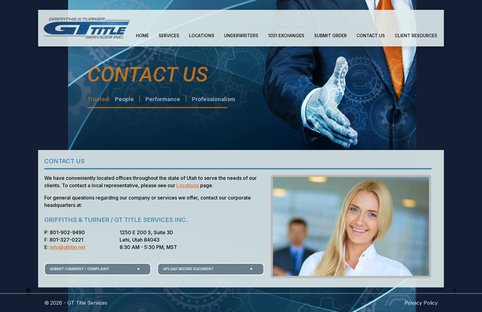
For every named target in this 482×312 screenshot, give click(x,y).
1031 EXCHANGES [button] (286, 35)
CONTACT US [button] (371, 35)
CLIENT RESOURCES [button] (416, 35)
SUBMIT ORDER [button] (330, 35)
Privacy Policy (421, 303)
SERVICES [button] (169, 35)
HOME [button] (142, 35)
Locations (187, 185)
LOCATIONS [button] (201, 35)
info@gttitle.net (67, 247)
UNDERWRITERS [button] (241, 35)
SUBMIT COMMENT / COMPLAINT (95, 269)
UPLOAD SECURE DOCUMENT (208, 269)
